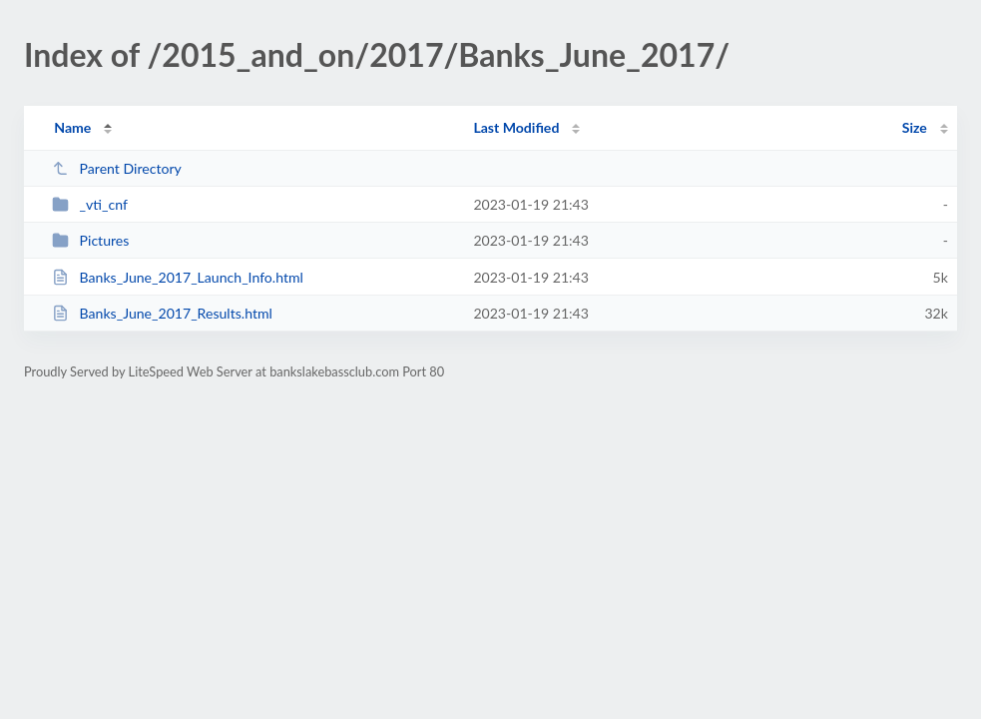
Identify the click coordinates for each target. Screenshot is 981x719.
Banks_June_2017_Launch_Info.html (177, 277)
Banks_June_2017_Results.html (162, 313)
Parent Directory (117, 168)
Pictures (90, 240)
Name (72, 127)
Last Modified (516, 127)
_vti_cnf (90, 204)
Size (914, 127)
